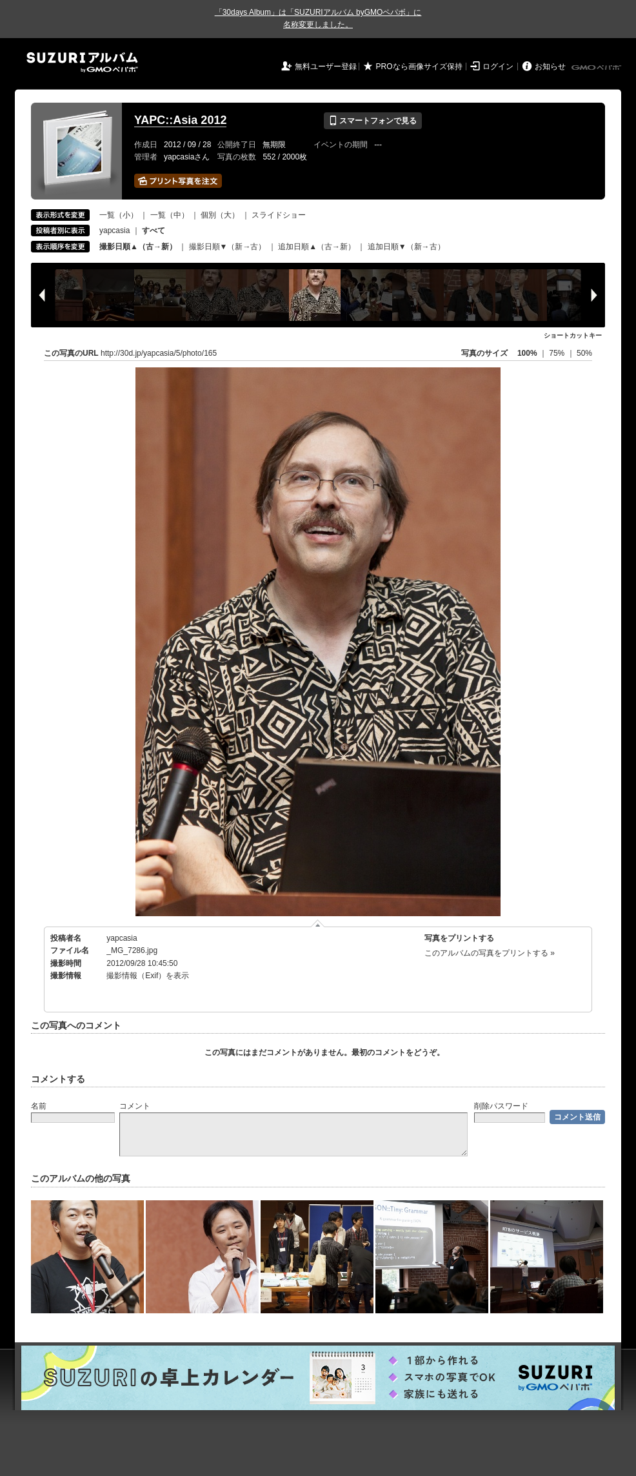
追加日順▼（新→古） (406, 246)
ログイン (497, 66)
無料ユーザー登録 (326, 66)
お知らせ (550, 66)
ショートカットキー (573, 335)
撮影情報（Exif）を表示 (147, 975)
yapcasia (114, 230)
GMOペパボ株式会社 (597, 67)
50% (584, 353)
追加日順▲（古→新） (316, 246)
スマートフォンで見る (372, 120)
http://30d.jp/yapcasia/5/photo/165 (159, 353)
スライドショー (279, 215)
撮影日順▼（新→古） (227, 246)
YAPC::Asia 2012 (180, 120)
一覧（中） (169, 215)
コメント (134, 1106)
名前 (38, 1106)
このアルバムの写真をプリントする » (489, 953)
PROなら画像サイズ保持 (419, 66)
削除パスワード (501, 1106)
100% (527, 353)
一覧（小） (118, 215)
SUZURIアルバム (82, 62)
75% (557, 353)
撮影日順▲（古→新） (138, 246)
